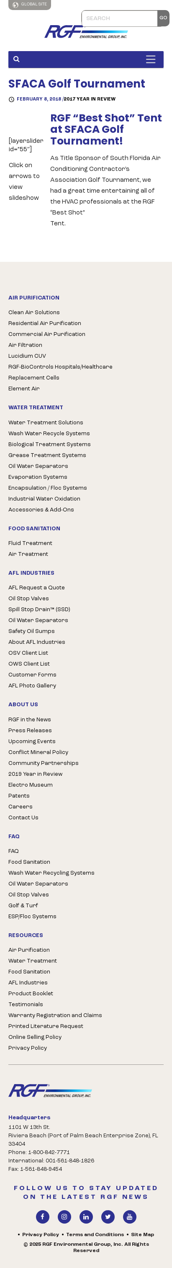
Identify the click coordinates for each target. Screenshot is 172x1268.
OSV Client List (28, 653)
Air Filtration (25, 345)
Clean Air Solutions (34, 312)
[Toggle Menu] (152, 59)
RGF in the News (29, 720)
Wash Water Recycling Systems (51, 873)
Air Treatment (28, 554)
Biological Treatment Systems (49, 444)
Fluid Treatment (30, 543)
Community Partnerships (43, 763)
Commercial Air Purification (46, 334)
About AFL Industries (36, 642)
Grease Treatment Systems (47, 455)
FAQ (13, 851)
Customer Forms (32, 675)
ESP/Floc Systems (32, 916)
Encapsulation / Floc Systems (47, 488)
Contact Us (23, 818)
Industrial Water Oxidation (44, 499)
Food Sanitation (29, 862)
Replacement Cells (33, 378)
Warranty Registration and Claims (55, 1015)
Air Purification (29, 950)
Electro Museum (30, 785)
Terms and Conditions (95, 1234)
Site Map (142, 1234)
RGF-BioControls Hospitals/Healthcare (60, 367)
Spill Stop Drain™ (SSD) (39, 609)
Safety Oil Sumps (31, 631)
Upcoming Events (32, 741)
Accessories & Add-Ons (41, 510)
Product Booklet (30, 994)
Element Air (24, 389)
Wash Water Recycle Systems (49, 433)
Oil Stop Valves (28, 599)
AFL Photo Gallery (32, 686)
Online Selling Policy (35, 1037)
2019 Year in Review (35, 774)
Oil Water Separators (38, 466)
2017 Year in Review (90, 99)
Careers (20, 807)
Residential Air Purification (44, 323)
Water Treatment (32, 961)
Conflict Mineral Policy (38, 752)
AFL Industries (28, 983)
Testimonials (25, 1004)
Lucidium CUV (27, 356)
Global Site (30, 5)
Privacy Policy (27, 1048)
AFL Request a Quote (36, 588)
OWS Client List (29, 664)
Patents (19, 796)
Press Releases (30, 730)
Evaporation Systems (37, 477)
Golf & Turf (23, 906)
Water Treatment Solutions (45, 423)
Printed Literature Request (45, 1026)
